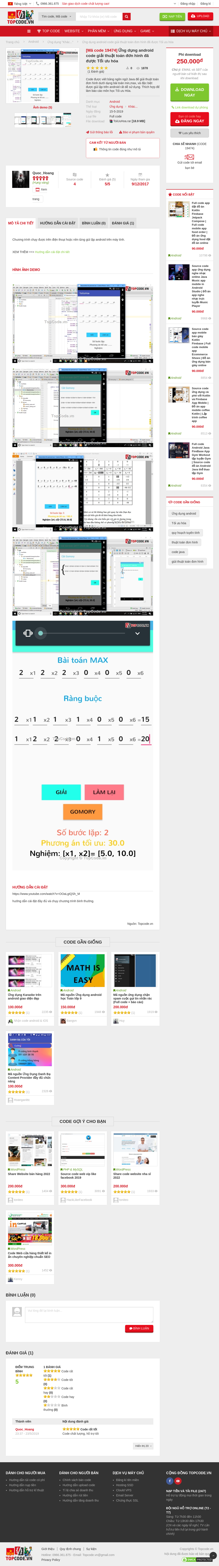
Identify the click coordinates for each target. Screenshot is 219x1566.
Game (146, 31)
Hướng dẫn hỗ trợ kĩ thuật (26, 1490)
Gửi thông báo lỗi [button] (99, 132)
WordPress (17, 1169)
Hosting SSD (124, 1485)
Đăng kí (206, 3)
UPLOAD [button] (200, 16)
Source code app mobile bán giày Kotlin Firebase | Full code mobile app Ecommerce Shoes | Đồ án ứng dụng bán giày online (201, 347)
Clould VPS (124, 1490)
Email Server (124, 1495)
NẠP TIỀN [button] (172, 16)
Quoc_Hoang (24, 1429)
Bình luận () (93, 223)
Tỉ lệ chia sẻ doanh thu (78, 1490)
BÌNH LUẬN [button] (139, 1328)
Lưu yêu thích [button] (190, 133)
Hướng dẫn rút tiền (75, 1495)
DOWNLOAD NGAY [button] (189, 92)
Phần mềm (97, 31)
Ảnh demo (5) (42, 107)
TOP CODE (48, 31)
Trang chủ (12, 42)
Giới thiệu (48, 1549)
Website (72, 31)
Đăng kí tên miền (127, 1480)
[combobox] (57, 15)
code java (178, 552)
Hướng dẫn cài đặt (57, 223)
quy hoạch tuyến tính (186, 532)
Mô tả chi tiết (21, 223)
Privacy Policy (50, 1560)
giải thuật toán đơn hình (187, 561)
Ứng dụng (123, 31)
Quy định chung (70, 1549)
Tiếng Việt (17, 4)
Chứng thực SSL (127, 1500)
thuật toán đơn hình (185, 542)
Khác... (133, 106)
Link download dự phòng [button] (190, 107)
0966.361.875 (46, 3)
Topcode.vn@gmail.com (99, 1555)
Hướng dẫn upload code (79, 1485)
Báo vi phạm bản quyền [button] (137, 132)
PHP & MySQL (73, 1169)
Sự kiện (91, 1549)
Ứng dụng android (184, 513)
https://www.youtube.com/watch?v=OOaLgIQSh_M (46, 894)
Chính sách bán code (77, 1480)
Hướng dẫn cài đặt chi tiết (52, 252)
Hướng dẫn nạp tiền (22, 1485)
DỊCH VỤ (189, 31)
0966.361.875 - (62, 1555)
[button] (189, 118)
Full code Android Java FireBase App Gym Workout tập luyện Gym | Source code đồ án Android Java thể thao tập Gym (201, 458)
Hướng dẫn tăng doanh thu (81, 1500)
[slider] (97, 68)
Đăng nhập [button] (188, 3)
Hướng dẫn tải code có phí (27, 1480)
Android (115, 101)
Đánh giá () (123, 223)
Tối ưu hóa (179, 523)
